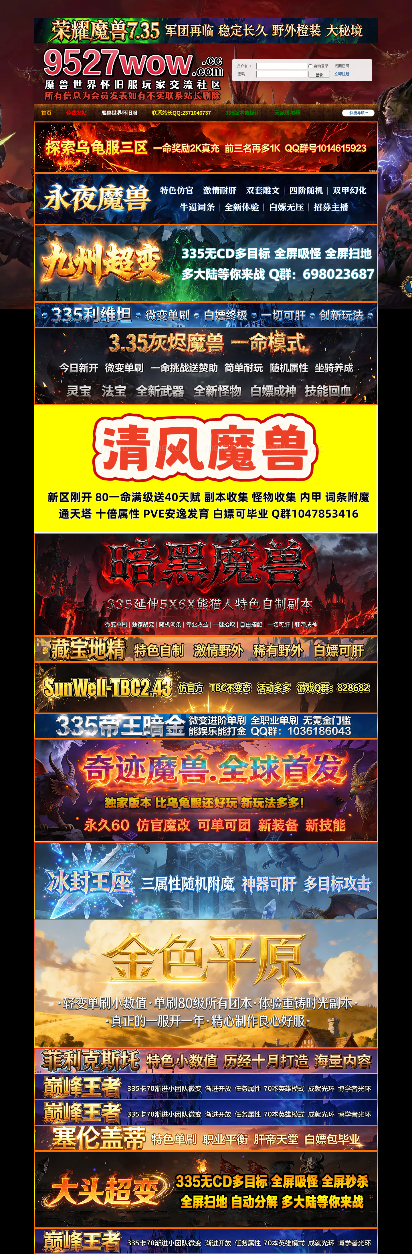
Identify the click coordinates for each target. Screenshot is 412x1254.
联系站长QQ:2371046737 (181, 113)
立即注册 (341, 74)
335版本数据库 (242, 113)
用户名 (242, 66)
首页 (46, 113)
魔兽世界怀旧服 (119, 113)
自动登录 (318, 66)
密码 (241, 74)
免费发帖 (76, 113)
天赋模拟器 (287, 113)
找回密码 (341, 66)
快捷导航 (357, 113)
